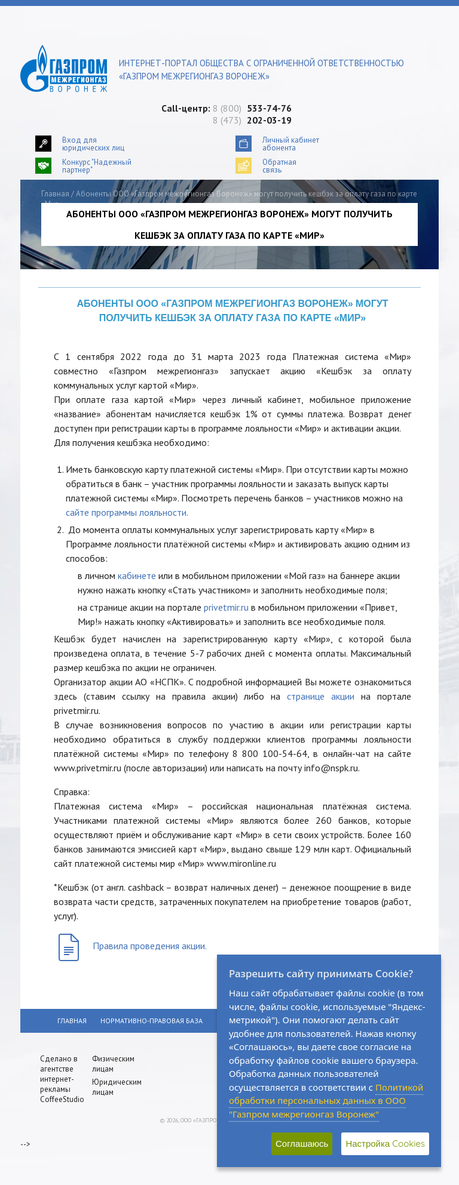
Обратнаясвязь (279, 166)
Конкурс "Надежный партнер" (96, 166)
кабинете (137, 575)
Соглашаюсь (302, 1143)
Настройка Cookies (385, 1143)
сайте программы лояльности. (127, 512)
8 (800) (252, 108)
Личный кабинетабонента (290, 144)
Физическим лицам (113, 1064)
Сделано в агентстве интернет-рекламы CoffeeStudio (62, 1079)
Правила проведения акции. (150, 946)
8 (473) (252, 120)
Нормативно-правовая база (151, 1020)
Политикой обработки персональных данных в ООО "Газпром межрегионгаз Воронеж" (326, 1100)
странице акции (320, 696)
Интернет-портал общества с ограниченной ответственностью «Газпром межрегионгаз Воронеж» (261, 69)
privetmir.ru (226, 607)
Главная (55, 194)
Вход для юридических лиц (93, 144)
